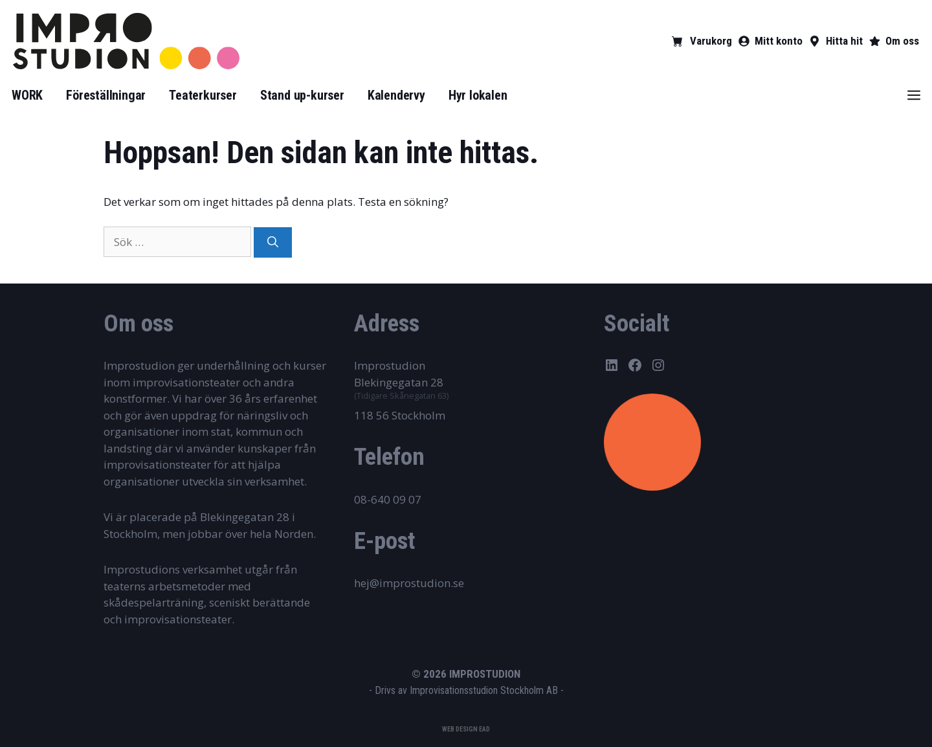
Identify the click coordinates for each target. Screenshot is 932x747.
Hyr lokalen (478, 95)
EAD (484, 729)
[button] (914, 95)
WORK (27, 95)
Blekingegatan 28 (398, 382)
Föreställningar (106, 95)
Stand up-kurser (302, 95)
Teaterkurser (203, 95)
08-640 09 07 (387, 499)
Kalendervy (396, 95)
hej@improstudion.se (409, 582)
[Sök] (273, 242)
